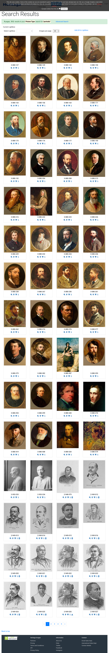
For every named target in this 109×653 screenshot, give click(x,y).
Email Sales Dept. (87, 640)
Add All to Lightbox (81, 30)
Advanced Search (62, 22)
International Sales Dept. (89, 643)
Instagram (59, 650)
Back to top (6, 631)
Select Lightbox (9, 31)
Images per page (45, 31)
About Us (59, 640)
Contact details (86, 645)
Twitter (58, 645)
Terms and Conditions (37, 645)
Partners (33, 640)
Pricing (32, 643)
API (31, 648)
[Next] (65, 624)
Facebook (59, 648)
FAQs (57, 643)
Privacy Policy (34, 650)
